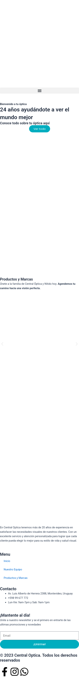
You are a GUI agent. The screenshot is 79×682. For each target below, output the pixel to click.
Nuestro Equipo (13, 569)
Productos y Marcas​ (15, 578)
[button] (39, 91)
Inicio (7, 561)
